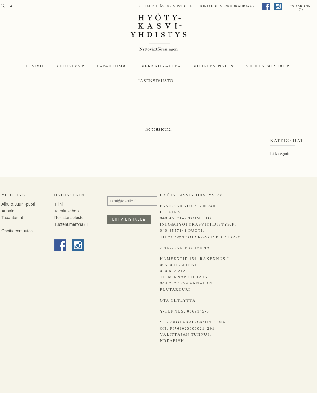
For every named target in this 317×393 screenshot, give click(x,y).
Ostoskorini (70, 195)
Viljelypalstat (265, 66)
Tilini (58, 204)
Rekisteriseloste (69, 217)
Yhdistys (68, 66)
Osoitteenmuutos (17, 230)
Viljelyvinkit (211, 66)
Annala (7, 211)
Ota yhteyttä (178, 300)
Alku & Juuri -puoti (18, 204)
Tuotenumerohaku (71, 224)
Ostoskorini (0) (300, 7)
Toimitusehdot (67, 211)
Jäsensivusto (155, 80)
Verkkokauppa (161, 66)
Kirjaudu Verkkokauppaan (227, 6)
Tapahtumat (112, 66)
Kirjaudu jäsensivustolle (165, 6)
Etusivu (32, 66)
